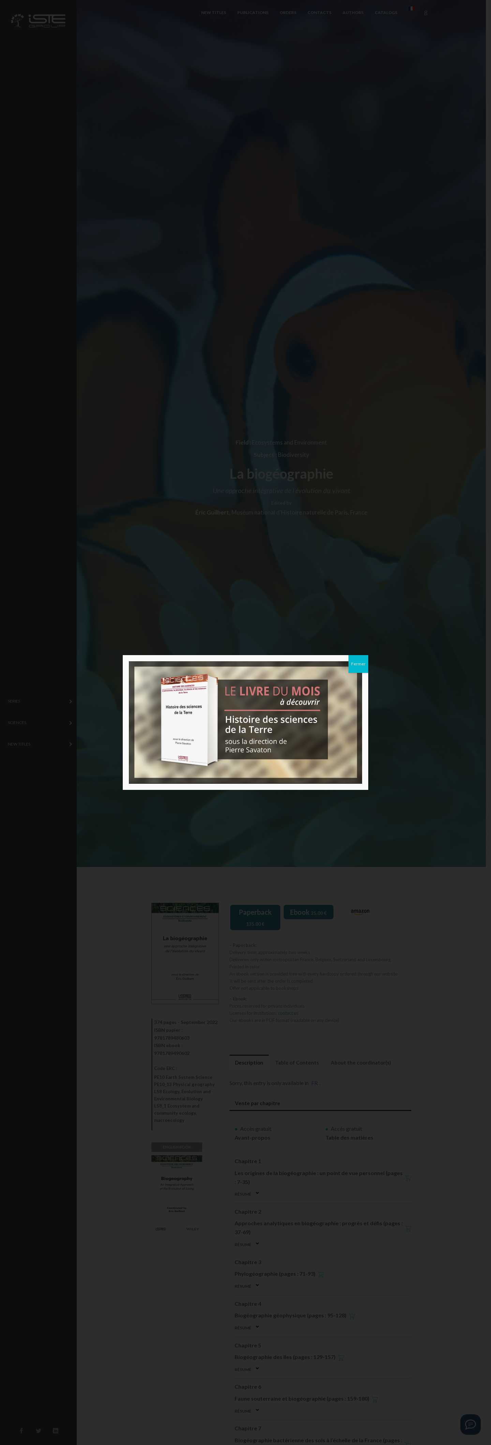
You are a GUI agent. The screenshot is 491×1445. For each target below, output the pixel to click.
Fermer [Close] (358, 663)
